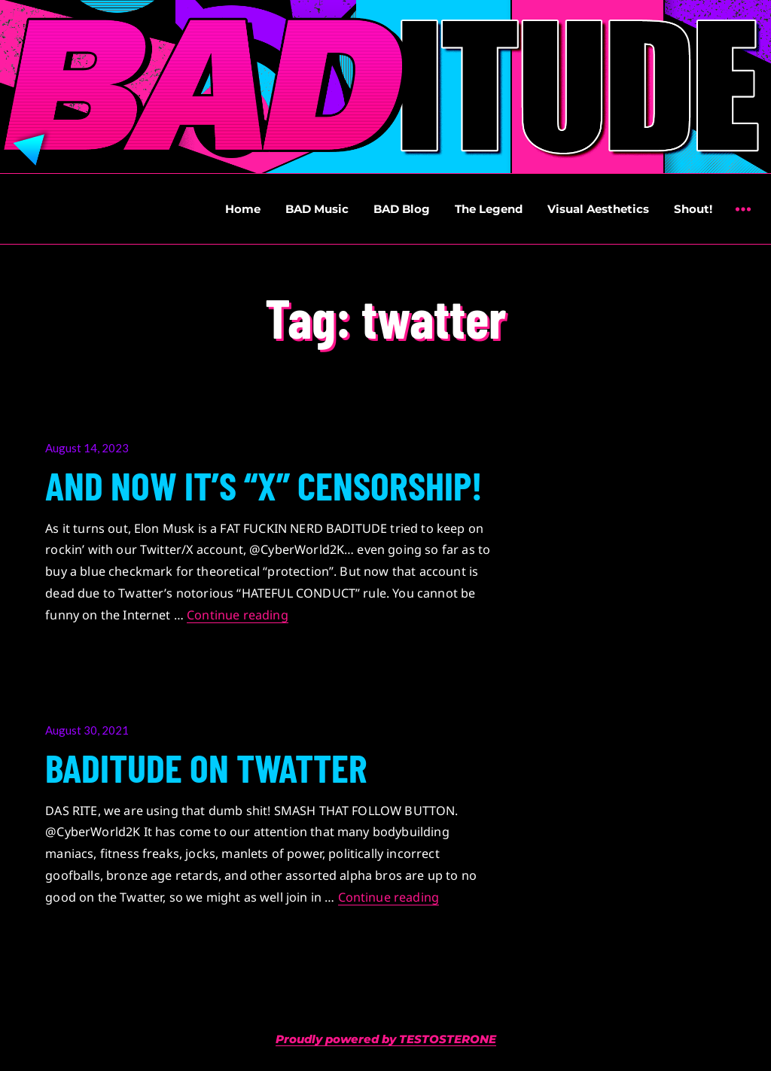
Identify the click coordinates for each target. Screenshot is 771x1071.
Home (243, 209)
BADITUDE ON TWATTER (206, 767)
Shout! (693, 209)
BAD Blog (401, 209)
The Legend (489, 209)
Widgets (742, 220)
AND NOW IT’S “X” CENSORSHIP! (264, 484)
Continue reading (237, 615)
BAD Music (317, 209)
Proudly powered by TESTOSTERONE (386, 1039)
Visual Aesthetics (598, 209)
